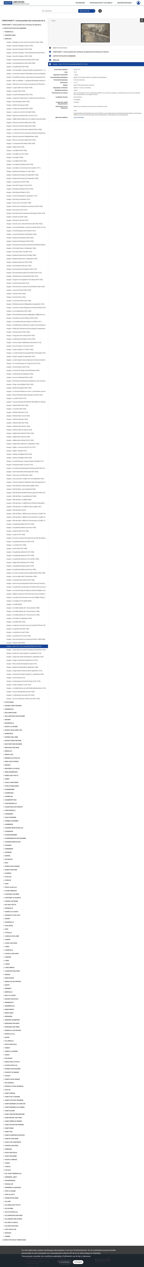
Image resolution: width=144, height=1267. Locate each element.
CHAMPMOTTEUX (10, 800)
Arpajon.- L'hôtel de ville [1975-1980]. (17, 531)
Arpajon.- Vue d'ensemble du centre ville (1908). (21, 63)
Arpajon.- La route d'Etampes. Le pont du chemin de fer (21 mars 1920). (26, 227)
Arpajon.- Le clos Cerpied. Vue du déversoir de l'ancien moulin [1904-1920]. (26, 360)
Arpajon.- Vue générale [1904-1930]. (17, 66)
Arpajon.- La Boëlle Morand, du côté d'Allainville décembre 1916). (26, 688)
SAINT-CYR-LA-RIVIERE (12, 1097)
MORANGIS (8, 1016)
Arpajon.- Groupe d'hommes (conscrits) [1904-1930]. (22, 59)
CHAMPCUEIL (9, 793)
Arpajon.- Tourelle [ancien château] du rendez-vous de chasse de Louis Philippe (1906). (26, 325)
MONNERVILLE (10, 1006)
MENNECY (8, 988)
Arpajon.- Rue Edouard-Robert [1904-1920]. (19, 189)
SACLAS (7, 1090)
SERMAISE (8, 1149)
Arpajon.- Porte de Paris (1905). (16, 293)
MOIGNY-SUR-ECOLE (11, 999)
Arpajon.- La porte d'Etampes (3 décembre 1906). (21, 234)
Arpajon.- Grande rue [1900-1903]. (17, 217)
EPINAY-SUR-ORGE (11, 870)
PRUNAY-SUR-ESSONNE (12, 1069)
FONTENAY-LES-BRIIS (12, 894)
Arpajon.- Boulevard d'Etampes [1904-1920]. (20, 241)
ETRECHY (8, 880)
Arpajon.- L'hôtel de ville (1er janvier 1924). (19, 430)
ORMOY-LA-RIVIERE (11, 1051)
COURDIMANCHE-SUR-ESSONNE (15, 838)
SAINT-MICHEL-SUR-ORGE (13, 1117)
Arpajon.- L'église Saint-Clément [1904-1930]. (20, 433)
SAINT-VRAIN (9, 1128)
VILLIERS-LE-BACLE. (11, 1222)
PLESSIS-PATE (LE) (11, 1065)
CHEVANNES (9, 814)
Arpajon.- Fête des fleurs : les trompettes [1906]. (21, 489)
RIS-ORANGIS (9, 1083)
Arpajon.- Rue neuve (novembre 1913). (18, 199)
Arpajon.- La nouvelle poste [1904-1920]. (19, 311)
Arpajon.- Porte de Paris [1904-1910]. (18, 283)
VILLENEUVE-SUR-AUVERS (13, 1219)
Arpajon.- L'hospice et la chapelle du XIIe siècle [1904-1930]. (24, 279)
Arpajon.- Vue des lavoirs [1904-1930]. (18, 332)
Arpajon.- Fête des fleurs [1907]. (16, 510)
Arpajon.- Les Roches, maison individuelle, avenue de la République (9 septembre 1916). (26, 73)
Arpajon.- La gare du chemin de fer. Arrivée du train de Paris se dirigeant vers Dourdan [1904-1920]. (26, 98)
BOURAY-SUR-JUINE (11, 737)
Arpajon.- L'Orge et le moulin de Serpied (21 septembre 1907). (25, 657)
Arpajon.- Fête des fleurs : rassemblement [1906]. (21, 496)
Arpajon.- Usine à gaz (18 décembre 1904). (19, 475)
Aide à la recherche (49, 14)
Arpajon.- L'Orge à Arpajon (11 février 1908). (20, 349)
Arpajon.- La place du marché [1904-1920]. (19, 108)
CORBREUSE (9, 824)
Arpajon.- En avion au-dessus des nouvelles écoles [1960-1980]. (26, 573)
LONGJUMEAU (9, 967)
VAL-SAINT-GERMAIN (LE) (13, 1173)
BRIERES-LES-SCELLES (12, 758)
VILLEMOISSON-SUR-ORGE (13, 1215)
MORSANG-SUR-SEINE (12, 1027)
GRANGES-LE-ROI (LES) (12, 915)
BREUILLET (8, 751)
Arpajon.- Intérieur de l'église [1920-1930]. (19, 454)
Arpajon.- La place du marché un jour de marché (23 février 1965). (26, 625)
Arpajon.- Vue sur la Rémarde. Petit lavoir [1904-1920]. (23, 698)
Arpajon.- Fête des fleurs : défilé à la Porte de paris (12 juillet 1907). (26, 520)
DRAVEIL (7, 856)
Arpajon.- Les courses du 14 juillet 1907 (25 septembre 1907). (25, 478)
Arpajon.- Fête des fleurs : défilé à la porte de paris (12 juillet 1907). (26, 513)
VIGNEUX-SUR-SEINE (11, 1198)
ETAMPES (8, 873)
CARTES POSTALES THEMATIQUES (15, 1240)
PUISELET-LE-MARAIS (12, 1072)
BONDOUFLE (9, 733)
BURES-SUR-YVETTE (11, 775)
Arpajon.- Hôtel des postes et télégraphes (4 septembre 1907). (25, 304)
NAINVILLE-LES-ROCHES (13, 1030)
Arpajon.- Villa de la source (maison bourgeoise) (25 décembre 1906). (26, 84)
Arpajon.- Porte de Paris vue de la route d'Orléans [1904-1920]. (25, 286)
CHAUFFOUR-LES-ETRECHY (14, 807)
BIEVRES (8, 719)
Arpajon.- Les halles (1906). (15, 157)
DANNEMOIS (9, 849)
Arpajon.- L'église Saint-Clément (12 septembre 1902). (23, 444)
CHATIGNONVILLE (11, 803)
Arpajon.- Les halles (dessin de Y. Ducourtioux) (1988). (23, 608)
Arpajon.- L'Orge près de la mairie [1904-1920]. (20, 335)
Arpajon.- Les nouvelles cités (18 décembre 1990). (21, 576)
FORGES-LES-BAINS (11, 901)
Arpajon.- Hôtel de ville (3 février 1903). (18, 426)
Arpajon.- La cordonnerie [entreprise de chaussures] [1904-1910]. (26, 468)
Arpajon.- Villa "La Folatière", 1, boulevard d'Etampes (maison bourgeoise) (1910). (26, 80)
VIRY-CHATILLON (10, 1229)
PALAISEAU (8, 1058)
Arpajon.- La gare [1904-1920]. (16, 91)
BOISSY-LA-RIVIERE (11, 726)
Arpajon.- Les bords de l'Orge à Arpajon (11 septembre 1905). (25, 674)
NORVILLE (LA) (10, 1034)
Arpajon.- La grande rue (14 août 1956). (18, 636)
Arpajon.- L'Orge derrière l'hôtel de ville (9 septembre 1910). (24, 671)
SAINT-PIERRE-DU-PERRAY (13, 1121)
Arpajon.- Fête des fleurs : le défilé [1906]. (19, 499)
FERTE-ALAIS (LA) (11, 887)
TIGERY (7, 1163)
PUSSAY (7, 1076)
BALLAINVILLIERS (11, 712)
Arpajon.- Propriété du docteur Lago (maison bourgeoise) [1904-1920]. (26, 77)
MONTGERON (9, 1009)
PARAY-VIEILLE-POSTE (12, 1062)
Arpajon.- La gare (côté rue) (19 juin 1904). (19, 87)
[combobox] (86, 11)
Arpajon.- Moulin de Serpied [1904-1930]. (19, 388)
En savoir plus (65, 1262)
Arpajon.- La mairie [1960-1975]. (16, 398)
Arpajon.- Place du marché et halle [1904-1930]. (21, 126)
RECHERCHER (80, 3)
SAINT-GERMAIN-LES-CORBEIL (15, 1107)
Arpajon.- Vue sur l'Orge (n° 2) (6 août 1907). (20, 346)
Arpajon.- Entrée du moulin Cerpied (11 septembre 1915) (23, 653)
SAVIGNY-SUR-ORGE (11, 1145)
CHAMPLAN (9, 796)
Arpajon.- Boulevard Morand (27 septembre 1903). (22, 258)
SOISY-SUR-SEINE (11, 1156)
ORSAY (7, 1055)
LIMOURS (8, 957)
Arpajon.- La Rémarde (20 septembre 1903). (20, 374)
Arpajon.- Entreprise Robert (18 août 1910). (19, 464)
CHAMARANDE (9, 789)
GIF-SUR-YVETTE (10, 904)
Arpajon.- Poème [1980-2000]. (15, 643)
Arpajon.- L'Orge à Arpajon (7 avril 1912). (19, 684)
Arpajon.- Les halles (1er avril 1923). (17, 154)
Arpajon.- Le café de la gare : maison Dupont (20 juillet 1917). (25, 461)
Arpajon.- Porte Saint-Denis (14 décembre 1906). (21, 248)
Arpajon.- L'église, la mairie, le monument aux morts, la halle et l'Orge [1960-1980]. (26, 594)
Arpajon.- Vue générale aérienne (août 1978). (20, 566)
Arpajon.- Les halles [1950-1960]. (16, 161)
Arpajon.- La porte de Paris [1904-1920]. (18, 290)
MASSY (7, 985)
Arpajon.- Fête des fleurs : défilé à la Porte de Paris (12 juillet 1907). (26, 517)
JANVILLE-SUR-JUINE (12, 936)
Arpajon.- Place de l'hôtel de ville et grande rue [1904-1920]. (24, 395)
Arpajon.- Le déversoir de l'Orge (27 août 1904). (21, 339)
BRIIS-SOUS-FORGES (12, 761)
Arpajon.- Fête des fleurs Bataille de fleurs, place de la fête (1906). (26, 492)
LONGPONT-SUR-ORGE (12, 971)
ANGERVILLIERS (10, 35)
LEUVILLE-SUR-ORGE (12, 953)
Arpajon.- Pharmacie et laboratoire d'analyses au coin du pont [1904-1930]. (26, 381)
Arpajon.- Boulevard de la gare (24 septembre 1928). (22, 175)
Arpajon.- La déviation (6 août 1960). (17, 632)
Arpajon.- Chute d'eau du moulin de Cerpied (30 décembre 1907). (26, 650)
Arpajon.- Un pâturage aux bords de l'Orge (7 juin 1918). (23, 681)
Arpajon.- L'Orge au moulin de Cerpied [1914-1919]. (22, 660)
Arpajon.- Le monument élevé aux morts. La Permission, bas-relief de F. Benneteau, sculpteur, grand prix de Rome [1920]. (26, 391)
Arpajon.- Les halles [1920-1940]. (16, 150)
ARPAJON (8, 39)
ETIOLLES (8, 877)
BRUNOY (8, 765)
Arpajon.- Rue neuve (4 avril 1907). (17, 210)
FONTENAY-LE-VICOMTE (13, 897)
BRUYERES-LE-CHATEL (12, 768)
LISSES (7, 964)
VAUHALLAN (9, 1184)
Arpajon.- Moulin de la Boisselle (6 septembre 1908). (22, 667)
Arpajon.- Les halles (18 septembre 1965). (19, 618)
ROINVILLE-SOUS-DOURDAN (14, 1086)
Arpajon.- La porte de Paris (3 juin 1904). (19, 300)
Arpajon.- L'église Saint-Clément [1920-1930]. (20, 440)
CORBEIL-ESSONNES (11, 821)
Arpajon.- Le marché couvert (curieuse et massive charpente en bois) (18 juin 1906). (26, 133)
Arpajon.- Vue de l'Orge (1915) (15, 677)
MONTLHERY (9, 1013)
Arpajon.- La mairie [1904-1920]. (16, 409)
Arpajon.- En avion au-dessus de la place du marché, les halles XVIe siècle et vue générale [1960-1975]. (26, 538)
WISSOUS (8, 1233)
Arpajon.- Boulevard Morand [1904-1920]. (19, 262)
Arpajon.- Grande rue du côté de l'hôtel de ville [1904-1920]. (24, 224)
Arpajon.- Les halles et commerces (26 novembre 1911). (23, 168)
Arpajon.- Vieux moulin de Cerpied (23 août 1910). (21, 664)
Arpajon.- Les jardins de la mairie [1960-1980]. (20, 580)
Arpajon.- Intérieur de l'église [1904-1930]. (19, 458)
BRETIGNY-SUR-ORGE (12, 747)
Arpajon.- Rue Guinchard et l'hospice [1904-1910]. (21, 269)
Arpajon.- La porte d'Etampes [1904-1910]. (19, 94)
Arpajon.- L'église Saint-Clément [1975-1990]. (20, 562)
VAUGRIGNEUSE (10, 1180)
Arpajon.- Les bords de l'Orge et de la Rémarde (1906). (23, 370)
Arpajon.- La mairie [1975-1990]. (16, 545)
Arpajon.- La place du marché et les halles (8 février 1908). (24, 129)
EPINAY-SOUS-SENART (12, 866)
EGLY (6, 863)
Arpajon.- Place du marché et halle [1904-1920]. (21, 140)
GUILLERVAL (9, 925)
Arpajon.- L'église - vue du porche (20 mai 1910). (21, 447)
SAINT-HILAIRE (10, 1110)
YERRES (7, 1236)
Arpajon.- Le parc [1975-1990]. (15, 534)
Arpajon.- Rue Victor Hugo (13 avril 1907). (19, 185)
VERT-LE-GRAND (10, 1191)
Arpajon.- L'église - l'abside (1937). (16, 451)
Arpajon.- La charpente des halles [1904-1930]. (20, 143)
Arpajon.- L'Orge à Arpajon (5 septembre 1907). (21, 356)
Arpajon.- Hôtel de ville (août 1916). (17, 412)
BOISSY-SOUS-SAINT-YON (13, 730)
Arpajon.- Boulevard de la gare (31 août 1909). (20, 171)
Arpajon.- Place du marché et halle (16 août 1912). (22, 115)
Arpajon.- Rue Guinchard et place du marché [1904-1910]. (24, 272)
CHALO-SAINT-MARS (11, 782)
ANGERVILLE (9, 32)
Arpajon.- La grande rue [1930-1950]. (17, 182)
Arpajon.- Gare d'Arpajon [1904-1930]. (18, 101)
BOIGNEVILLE (9, 723)
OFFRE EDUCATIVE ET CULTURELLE (101, 3)
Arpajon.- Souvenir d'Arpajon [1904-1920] (19, 49)
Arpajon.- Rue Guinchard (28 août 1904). (19, 265)
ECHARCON (8, 859)
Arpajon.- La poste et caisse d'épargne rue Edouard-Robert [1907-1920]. (26, 307)
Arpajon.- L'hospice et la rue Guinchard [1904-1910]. (22, 276)
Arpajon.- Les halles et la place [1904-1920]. (19, 164)
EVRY (6, 884)
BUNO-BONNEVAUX (11, 772)
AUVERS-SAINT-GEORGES (13, 705)
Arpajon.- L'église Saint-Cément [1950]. (18, 437)
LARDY (7, 946)
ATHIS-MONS (9, 702)
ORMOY (7, 1048)
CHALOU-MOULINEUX (12, 786)
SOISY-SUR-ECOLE (11, 1152)
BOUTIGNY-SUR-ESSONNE (13, 744)
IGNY (6, 929)
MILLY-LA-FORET (10, 995)
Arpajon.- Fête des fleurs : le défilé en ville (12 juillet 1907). (24, 506)
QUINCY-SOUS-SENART (12, 1079)
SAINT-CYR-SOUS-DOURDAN (14, 1100)
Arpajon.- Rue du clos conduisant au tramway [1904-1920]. (24, 206)
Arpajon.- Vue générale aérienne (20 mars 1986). (21, 527)
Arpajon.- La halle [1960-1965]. (16, 622)
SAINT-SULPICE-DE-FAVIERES (14, 1124)
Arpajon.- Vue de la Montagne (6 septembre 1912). (22, 196)
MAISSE (7, 974)
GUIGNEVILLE (9, 922)
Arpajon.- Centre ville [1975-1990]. (17, 548)
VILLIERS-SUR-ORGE (11, 1226)
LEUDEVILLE (9, 950)
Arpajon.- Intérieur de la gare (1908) (17, 105)
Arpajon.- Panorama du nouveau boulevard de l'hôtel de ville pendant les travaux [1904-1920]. (26, 245)
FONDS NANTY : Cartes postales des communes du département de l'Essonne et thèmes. (22, 25)
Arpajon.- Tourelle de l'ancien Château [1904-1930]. (22, 318)
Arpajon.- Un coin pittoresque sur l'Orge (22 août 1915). (23, 363)
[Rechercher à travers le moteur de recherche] (61, 11)
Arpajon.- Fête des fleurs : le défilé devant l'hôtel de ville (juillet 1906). (26, 503)
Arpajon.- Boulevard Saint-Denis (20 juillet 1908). (21, 255)
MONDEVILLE (9, 1002)
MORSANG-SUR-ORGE (12, 1023)
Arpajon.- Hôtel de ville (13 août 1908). (18, 416)
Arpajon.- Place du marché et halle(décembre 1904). (22, 136)
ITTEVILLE (8, 932)
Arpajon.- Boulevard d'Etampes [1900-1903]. (20, 238)
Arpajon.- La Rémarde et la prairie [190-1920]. (20, 695)
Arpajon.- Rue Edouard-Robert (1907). (18, 192)
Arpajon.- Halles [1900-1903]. (15, 147)
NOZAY (7, 1037)
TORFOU (7, 1166)
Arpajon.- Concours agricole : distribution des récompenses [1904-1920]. (26, 482)
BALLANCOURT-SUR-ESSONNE (15, 716)
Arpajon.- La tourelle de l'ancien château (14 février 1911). (24, 321)
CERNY (7, 779)
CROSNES (8, 845)
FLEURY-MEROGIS (11, 890)
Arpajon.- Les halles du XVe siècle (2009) (19, 601)
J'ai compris (78, 1262)
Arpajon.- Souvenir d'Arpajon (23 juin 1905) (19, 45)
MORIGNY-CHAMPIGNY (12, 1020)
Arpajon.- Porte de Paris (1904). (16, 297)
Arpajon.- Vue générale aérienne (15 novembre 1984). (22, 559)
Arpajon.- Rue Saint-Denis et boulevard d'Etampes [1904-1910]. (25, 213)
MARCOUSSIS (9, 978)
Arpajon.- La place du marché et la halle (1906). (21, 112)
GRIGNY (7, 918)
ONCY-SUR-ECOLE (11, 1044)
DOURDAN (8, 852)
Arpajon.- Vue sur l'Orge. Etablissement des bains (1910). (24, 342)
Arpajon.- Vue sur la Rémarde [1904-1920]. (19, 377)
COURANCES (9, 831)
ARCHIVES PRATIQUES (124, 3)
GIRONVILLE (9, 908)
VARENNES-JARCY (11, 1177)
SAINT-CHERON (10, 1093)
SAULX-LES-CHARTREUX (13, 1142)
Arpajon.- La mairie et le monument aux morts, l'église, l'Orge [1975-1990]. (26, 597)
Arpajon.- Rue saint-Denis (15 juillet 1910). (19, 252)
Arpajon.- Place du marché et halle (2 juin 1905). (21, 122)
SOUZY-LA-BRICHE (11, 1159)
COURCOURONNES (11, 835)
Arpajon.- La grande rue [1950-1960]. (17, 629)
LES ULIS (8, 1170)
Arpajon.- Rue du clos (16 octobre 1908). (19, 203)
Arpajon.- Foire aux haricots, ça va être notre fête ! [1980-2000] (25, 639)
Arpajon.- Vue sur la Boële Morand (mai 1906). (20, 691)
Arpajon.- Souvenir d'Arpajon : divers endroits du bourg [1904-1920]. (26, 52)
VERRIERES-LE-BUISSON (13, 1187)
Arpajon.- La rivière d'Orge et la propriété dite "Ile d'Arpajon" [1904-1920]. (26, 353)
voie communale (79, 117)
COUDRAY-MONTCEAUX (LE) (14, 828)
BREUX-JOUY (9, 754)
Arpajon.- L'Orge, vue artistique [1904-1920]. (20, 384)
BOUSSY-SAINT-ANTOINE (13, 740)
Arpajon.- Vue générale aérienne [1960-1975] (20, 541)
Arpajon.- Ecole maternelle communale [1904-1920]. (22, 471)
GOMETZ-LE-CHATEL (11, 911)
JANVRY (7, 939)
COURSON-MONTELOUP (13, 842)
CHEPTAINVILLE (10, 810)
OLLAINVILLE (9, 1041)
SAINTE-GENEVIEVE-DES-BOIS (15, 1135)
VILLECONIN (9, 1208)
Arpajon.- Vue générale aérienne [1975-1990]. (20, 524)
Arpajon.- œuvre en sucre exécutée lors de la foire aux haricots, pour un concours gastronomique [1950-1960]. (26, 583)
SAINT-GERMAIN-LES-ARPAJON (15, 1103)
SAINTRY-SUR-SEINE (11, 1138)
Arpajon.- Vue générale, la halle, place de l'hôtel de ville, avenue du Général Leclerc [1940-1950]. (26, 587)
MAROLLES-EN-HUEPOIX (13, 981)
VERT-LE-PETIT (10, 1194)
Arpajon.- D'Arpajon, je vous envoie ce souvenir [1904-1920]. (24, 42)
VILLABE (7, 1201)
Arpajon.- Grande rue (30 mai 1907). (17, 220)
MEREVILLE (8, 992)
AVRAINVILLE (9, 709)
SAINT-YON (8, 1131)
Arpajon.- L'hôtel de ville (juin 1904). (17, 419)
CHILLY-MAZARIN (10, 817)
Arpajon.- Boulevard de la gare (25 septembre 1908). (22, 178)
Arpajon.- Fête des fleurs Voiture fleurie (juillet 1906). (22, 485)
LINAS (7, 960)
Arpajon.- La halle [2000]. (14, 604)
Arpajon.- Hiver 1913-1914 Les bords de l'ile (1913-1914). (24, 646)
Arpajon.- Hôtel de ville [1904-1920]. (17, 405)
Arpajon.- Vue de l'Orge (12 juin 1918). (18, 367)
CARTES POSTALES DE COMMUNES (15, 28)
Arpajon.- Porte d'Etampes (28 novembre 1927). (21, 231)
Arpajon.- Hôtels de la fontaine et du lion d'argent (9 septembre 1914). (26, 328)
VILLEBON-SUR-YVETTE (12, 1205)
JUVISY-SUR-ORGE (11, 943)
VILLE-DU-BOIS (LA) (11, 1212)
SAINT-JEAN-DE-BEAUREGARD (14, 1114)
